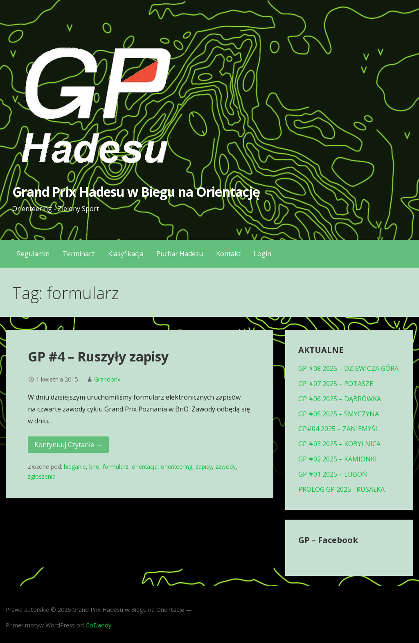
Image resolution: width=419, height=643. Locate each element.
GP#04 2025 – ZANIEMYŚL (338, 428)
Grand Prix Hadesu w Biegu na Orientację (136, 191)
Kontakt (228, 253)
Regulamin (33, 253)
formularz (115, 466)
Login (262, 253)
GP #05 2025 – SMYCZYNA (338, 413)
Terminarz (79, 253)
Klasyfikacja (125, 253)
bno (94, 466)
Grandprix (107, 379)
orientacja (145, 466)
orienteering (176, 466)
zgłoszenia (42, 476)
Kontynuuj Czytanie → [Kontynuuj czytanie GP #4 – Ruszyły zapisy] (68, 444)
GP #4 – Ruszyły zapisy (98, 356)
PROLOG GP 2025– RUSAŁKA (341, 489)
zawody (225, 466)
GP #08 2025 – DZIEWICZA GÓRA (348, 368)
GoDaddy (98, 625)
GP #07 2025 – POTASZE (335, 383)
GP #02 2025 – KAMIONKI (337, 459)
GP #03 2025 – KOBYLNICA (339, 443)
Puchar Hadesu (179, 253)
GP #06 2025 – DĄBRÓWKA (339, 398)
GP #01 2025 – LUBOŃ (332, 474)
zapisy (204, 466)
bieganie (75, 466)
